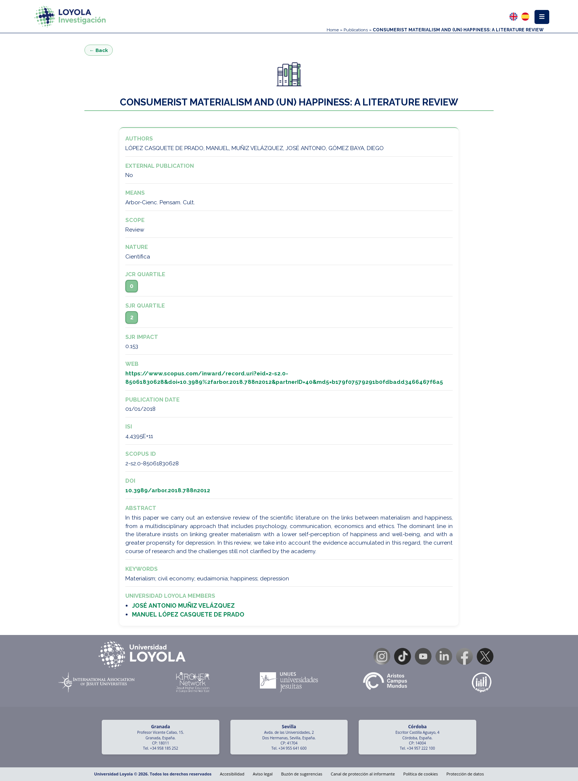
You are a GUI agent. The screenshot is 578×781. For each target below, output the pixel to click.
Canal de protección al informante (363, 774)
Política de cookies (420, 774)
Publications (356, 29)
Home (333, 29)
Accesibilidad (232, 774)
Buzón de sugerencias (301, 774)
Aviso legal (263, 774)
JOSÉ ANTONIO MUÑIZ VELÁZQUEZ (183, 605)
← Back (98, 50)
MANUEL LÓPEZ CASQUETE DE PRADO (188, 614)
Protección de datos (465, 774)
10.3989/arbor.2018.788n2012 (167, 490)
